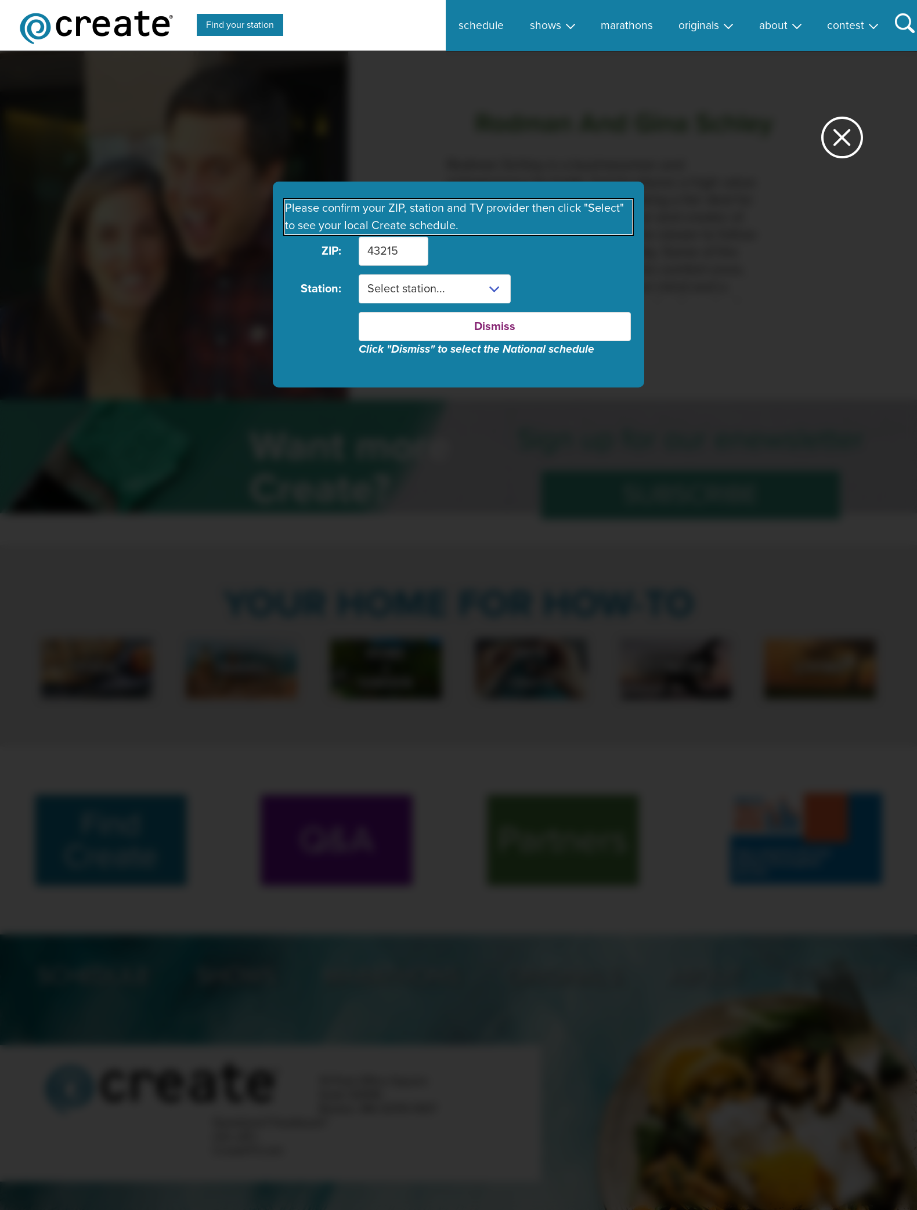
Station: (321, 289)
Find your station (240, 25)
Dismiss (494, 327)
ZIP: (331, 251)
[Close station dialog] (842, 142)
